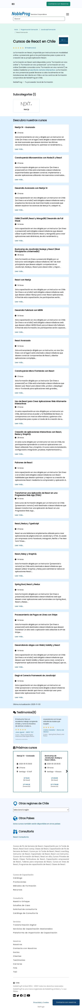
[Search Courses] (39, 19)
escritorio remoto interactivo (42, 70)
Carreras (17, 964)
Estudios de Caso (21, 905)
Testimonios (19, 960)
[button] (66, 771)
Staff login (41, 1007)
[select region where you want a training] (41, 810)
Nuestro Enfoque (21, 901)
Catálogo (17, 878)
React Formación (22, 32)
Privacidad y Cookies (41, 1002)
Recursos (17, 889)
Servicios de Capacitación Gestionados (33, 929)
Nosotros (17, 944)
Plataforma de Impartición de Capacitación (35, 932)
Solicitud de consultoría (25, 909)
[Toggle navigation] (67, 14)
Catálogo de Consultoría (25, 913)
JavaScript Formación (48, 29)
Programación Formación (29, 29)
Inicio (16, 29)
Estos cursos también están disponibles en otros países (36, 824)
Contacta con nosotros (66, 1002)
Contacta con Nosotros (58, 4)
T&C (15, 972)
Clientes (17, 956)
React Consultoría (21, 837)
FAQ (15, 968)
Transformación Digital (24, 925)
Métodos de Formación (24, 886)
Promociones (19, 882)
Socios (16, 952)
